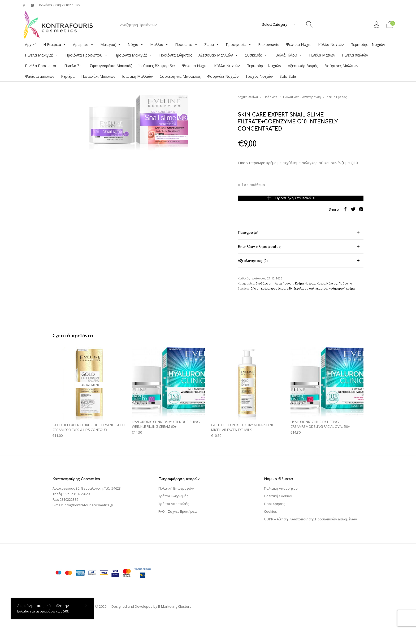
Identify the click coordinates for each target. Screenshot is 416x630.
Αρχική (31, 44)
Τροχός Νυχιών (259, 76)
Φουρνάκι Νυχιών (223, 76)
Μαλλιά (159, 44)
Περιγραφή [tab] (248, 233)
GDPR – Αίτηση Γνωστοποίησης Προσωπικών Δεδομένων (310, 519)
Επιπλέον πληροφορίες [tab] (259, 247)
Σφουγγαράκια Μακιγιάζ (111, 65)
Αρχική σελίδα (248, 97)
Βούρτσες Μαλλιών (341, 65)
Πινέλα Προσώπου (41, 65)
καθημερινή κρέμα (342, 288)
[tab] (300, 233)
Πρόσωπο (186, 44)
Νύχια (136, 44)
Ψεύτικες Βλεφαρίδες (156, 65)
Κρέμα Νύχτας (327, 283)
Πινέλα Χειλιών (355, 55)
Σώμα (211, 44)
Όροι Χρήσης (274, 503)
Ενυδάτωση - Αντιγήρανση (302, 97)
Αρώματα (83, 44)
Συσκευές (256, 55)
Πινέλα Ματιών (322, 55)
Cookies (270, 511)
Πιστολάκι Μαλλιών (98, 76)
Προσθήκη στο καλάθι (295, 198)
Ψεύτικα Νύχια (298, 44)
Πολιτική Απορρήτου (281, 488)
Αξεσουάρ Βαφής (303, 65)
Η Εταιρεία (54, 44)
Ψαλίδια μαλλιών (39, 76)
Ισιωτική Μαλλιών (137, 76)
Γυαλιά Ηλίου (288, 55)
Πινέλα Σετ (73, 65)
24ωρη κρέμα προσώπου (268, 288)
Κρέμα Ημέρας (337, 97)
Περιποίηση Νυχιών (367, 44)
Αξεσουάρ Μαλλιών (218, 55)
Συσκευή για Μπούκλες (180, 76)
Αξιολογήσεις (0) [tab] (253, 261)
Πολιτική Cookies (278, 496)
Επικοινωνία (268, 44)
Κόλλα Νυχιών (331, 44)
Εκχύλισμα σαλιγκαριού (310, 288)
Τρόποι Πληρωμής (173, 496)
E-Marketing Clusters (174, 606)
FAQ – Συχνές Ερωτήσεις (177, 511)
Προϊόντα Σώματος (175, 55)
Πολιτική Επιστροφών (176, 488)
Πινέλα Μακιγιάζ (42, 55)
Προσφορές (239, 44)
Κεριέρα (68, 76)
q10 (289, 288)
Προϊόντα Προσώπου (86, 55)
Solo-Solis (288, 76)
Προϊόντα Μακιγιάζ (133, 55)
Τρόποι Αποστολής (173, 503)
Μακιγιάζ (110, 44)
